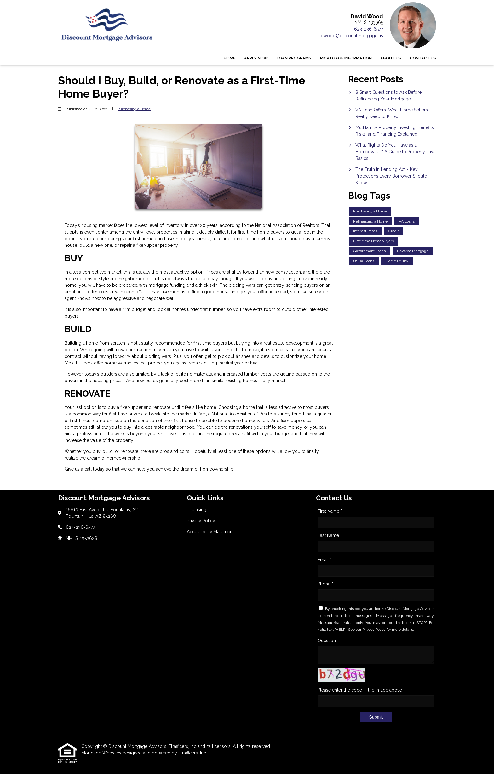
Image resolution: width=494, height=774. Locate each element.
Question (327, 640)
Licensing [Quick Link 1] (196, 509)
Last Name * (330, 535)
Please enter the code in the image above (360, 689)
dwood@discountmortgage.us (352, 35)
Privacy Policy (374, 629)
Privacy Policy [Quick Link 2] (201, 520)
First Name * (330, 511)
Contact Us (423, 58)
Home (229, 58)
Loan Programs (294, 58)
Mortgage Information (346, 58)
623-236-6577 (368, 28)
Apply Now (256, 58)
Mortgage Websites (102, 752)
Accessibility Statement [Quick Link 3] (210, 531)
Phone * (325, 583)
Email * (324, 559)
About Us (390, 58)
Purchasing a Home (134, 109)
